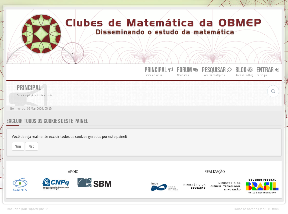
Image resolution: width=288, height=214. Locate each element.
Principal (159, 70)
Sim (18, 146)
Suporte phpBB (38, 209)
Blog (244, 70)
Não (31, 146)
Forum (187, 70)
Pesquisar (217, 70)
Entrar (267, 70)
